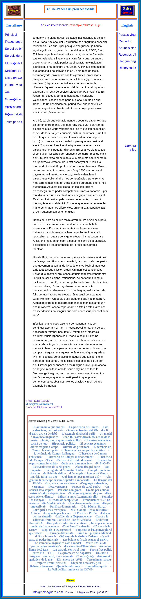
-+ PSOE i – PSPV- (85, 513)
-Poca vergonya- (58, 486)
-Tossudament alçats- (99, 559)
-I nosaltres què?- (96, 566)
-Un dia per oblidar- (97, 489)
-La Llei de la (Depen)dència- (73, 516)
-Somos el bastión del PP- (82, 430)
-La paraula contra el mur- (69, 549)
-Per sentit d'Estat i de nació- (74, 460)
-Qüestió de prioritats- (76, 446)
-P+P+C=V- (102, 463)
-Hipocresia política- (63, 443)
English (127, 25)
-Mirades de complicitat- (63, 499)
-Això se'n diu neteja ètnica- (47, 493)
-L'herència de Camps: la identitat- (83, 450)
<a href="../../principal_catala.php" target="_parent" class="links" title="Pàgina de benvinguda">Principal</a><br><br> (13, 143)
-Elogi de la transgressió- (56, 529)
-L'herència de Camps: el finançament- (70, 456)
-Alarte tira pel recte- (87, 466)
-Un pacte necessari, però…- (87, 562)
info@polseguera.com (48, 592)
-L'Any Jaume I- (45, 536)
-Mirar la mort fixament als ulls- (77, 496)
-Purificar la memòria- (63, 506)
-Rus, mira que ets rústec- (61, 483)
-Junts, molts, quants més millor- (60, 440)
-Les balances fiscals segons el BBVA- (85, 539)
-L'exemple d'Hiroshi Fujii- (78, 433)
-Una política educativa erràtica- (66, 523)
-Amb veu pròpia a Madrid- (94, 533)
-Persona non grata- (69, 489)
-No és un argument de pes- (85, 493)
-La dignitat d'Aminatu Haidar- (64, 470)
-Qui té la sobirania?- (69, 566)
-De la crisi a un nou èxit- (76, 463)
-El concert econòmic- (92, 443)
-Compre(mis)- (85, 556)
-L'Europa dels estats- (60, 533)
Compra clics (130, 147)
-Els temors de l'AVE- (69, 559)
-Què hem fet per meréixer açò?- (81, 476)
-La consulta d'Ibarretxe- (80, 546)
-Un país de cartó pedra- (86, 486)
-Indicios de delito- (54, 473)
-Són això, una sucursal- (58, 556)
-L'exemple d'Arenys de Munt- (88, 473)
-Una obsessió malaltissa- (83, 503)
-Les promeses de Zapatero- (74, 552)
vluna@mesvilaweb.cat (39, 404)
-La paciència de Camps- (83, 427)
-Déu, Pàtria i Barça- (93, 506)
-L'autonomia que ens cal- (49, 427)
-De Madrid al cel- (53, 503)
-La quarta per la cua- (56, 513)
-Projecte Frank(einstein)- (51, 562)
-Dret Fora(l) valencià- (76, 526)
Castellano (14, 25)
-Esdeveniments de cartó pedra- (51, 466)
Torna (70, 580)
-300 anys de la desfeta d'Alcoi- (78, 536)
